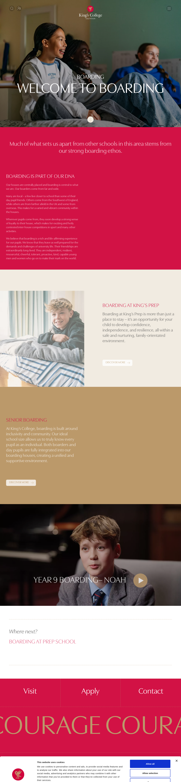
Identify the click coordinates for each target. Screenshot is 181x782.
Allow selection (150, 754)
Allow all (150, 745)
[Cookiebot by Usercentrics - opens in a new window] (18, 776)
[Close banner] (177, 742)
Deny (150, 763)
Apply (90, 692)
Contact (150, 692)
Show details (148, 776)
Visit (30, 692)
